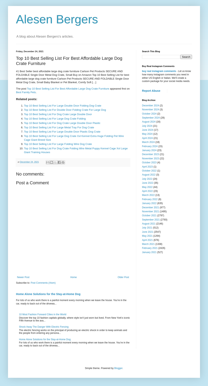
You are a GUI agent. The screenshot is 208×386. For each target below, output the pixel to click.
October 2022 (149, 170)
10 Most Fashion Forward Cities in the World (42, 314)
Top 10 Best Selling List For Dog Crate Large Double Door (58, 114)
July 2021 (147, 227)
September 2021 (151, 219)
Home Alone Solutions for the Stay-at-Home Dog (48, 294)
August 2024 (148, 121)
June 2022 (147, 183)
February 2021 (150, 248)
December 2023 (150, 154)
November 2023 (150, 158)
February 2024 (150, 146)
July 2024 (147, 126)
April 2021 (147, 240)
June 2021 (147, 231)
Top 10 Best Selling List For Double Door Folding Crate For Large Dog (65, 109)
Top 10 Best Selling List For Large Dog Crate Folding (55, 118)
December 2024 (150, 105)
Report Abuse (151, 90)
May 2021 (147, 235)
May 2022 (147, 187)
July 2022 (147, 179)
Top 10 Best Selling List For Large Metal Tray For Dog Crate (59, 127)
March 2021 (148, 244)
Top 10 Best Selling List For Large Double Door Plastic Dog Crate (62, 131)
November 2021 (150, 211)
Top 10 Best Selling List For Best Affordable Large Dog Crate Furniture (68, 88)
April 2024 (147, 138)
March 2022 (148, 195)
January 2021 (149, 252)
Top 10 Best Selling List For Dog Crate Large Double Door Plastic (62, 123)
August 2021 (148, 223)
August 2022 (148, 174)
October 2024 (149, 113)
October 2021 (149, 215)
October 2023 (149, 162)
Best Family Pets (26, 92)
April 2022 (147, 191)
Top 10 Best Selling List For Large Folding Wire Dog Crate (58, 144)
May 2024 (147, 134)
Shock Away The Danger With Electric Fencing (44, 326)
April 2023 (147, 166)
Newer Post (23, 277)
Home (73, 277)
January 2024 (149, 150)
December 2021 (150, 207)
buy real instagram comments (159, 71)
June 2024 (147, 130)
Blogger (118, 368)
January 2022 (149, 203)
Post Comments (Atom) (43, 282)
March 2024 (148, 142)
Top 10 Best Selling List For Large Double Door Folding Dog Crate (62, 105)
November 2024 (150, 109)
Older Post (123, 277)
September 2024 (151, 117)
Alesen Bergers (57, 19)
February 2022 (150, 199)
